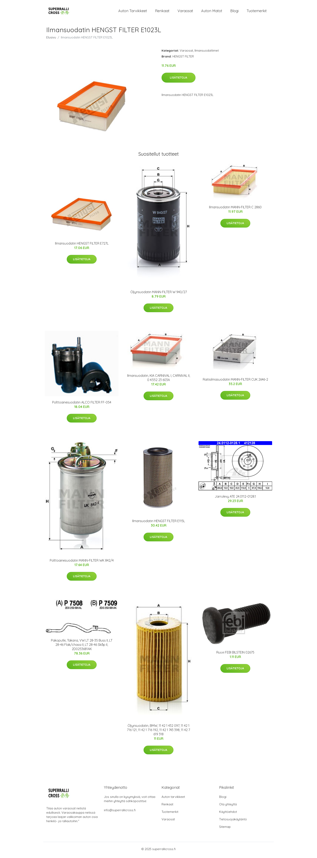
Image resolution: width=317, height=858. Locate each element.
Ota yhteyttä (228, 806)
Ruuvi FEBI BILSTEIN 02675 (235, 655)
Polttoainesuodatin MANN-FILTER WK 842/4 (82, 562)
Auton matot (211, 12)
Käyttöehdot (228, 814)
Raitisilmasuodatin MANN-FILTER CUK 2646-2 (235, 381)
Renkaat (162, 12)
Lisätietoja (178, 79)
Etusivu (51, 39)
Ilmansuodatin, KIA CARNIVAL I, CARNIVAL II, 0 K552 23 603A (158, 380)
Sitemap (225, 829)
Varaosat (185, 12)
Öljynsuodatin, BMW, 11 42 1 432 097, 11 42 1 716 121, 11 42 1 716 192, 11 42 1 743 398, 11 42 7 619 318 (158, 732)
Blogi (234, 12)
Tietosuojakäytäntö (233, 821)
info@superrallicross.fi (120, 812)
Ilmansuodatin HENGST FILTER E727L (82, 245)
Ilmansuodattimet (206, 52)
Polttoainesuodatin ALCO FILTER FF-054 (81, 404)
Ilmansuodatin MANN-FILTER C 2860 (235, 209)
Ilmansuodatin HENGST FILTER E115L (158, 523)
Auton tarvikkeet (132, 12)
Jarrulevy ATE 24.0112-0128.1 (235, 498)
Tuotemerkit (257, 12)
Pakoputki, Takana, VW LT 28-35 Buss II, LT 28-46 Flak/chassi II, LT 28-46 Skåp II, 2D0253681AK (81, 646)
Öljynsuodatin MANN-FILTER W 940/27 (158, 294)
